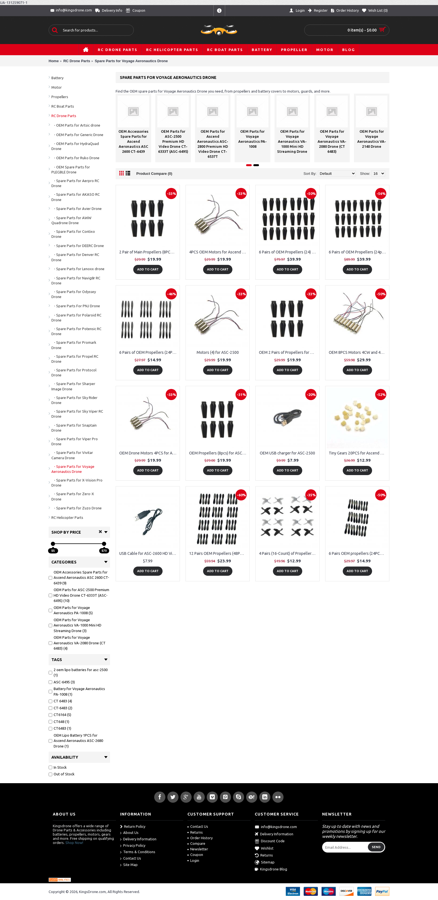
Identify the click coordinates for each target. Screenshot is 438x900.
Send (376, 847)
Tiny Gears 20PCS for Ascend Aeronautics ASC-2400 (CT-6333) (358, 453)
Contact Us (130, 858)
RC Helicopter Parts (67, 517)
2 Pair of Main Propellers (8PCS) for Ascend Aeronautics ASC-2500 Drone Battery (148, 252)
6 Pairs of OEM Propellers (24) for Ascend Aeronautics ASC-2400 (288, 252)
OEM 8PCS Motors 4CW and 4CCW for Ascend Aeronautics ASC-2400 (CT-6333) (358, 352)
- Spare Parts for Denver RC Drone (75, 257)
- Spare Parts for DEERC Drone (77, 246)
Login (193, 860)
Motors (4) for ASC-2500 (218, 352)
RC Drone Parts (63, 116)
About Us (129, 833)
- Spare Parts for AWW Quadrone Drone (71, 220)
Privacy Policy (132, 845)
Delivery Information (138, 839)
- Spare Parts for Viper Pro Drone (74, 441)
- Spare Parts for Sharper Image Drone (73, 386)
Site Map (129, 865)
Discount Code (270, 841)
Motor (56, 87)
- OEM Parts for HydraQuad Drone (75, 146)
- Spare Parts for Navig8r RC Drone (75, 280)
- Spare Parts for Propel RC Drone (74, 358)
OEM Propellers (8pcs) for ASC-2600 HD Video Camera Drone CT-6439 (218, 453)
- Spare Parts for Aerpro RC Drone (75, 183)
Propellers (59, 97)
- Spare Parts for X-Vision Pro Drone (77, 482)
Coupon (195, 855)
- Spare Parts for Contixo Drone (73, 233)
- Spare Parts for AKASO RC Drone (75, 196)
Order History (200, 838)
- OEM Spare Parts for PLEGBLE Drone (70, 169)
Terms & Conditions (137, 852)
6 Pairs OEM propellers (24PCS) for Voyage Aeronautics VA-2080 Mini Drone (358, 553)
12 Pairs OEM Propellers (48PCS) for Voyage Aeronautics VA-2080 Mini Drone (218, 553)
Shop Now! (74, 843)
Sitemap (265, 862)
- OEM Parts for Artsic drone (75, 125)
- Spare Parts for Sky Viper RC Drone (77, 413)
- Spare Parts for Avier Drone (76, 209)
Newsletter (197, 849)
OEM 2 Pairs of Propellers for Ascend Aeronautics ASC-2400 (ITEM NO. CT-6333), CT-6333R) (288, 352)
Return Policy (132, 826)
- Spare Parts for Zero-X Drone (72, 496)
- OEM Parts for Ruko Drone (75, 158)
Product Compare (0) (154, 173)
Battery (57, 78)
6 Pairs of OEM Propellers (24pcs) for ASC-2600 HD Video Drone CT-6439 (358, 252)
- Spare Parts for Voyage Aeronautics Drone (72, 468)
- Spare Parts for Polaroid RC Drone (76, 317)
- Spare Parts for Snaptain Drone (74, 427)
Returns (195, 832)
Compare (196, 843)
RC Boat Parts (62, 106)
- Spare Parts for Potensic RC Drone (76, 331)
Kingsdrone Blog (271, 869)
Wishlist (264, 848)
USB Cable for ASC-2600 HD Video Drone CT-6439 (148, 553)
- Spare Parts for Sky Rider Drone (74, 400)
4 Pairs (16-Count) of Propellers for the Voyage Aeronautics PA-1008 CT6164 (288, 553)
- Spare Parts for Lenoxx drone (77, 269)
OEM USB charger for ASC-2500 (287, 453)
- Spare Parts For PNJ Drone (75, 306)
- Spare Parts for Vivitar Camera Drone (72, 455)
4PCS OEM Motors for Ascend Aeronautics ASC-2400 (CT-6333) (218, 252)
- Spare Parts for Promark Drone (73, 344)
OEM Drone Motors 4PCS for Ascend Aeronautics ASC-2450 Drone (148, 453)
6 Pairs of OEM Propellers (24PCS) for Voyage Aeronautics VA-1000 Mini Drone (148, 352)
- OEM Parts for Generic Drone (77, 135)
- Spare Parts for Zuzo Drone (76, 508)
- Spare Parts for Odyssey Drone (73, 294)
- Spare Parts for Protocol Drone (73, 372)
